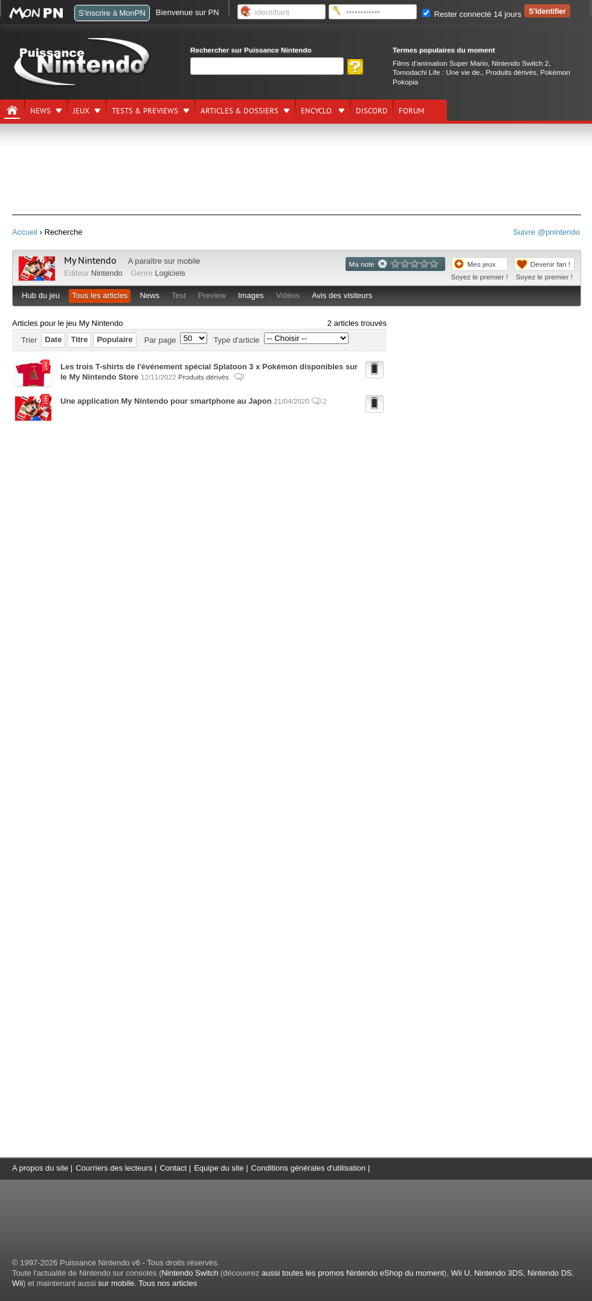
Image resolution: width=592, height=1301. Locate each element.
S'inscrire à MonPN (112, 12)
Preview (212, 295)
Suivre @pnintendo (546, 232)
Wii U (460, 1272)
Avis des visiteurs (342, 295)
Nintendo (107, 273)
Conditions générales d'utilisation (308, 1167)
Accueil (24, 232)
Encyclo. (317, 111)
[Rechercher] (267, 66)
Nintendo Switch (189, 1272)
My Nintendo (90, 260)
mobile (188, 261)
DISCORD (372, 111)
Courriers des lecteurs (114, 1167)
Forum (411, 111)
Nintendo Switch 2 (520, 63)
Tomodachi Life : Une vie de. (437, 72)
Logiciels (170, 273)
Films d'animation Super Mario (440, 63)
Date (53, 339)
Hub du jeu (41, 295)
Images (251, 295)
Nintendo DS (549, 1272)
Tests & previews (145, 111)
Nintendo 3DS (498, 1272)
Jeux (81, 111)
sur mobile (116, 1283)
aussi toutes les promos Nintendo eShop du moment (353, 1272)
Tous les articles (99, 295)
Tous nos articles (167, 1283)
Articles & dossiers (239, 111)
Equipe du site (218, 1167)
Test (179, 295)
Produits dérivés (511, 72)
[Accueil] (12, 110)
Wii (17, 1283)
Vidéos (288, 295)
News (40, 111)
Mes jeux (482, 264)
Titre (79, 339)
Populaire (114, 339)
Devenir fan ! (550, 264)
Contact (173, 1167)
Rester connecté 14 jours (471, 14)
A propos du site (40, 1167)
